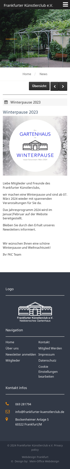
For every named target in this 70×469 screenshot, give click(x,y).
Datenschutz (47, 360)
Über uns (12, 348)
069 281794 (23, 404)
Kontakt (44, 342)
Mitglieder (13, 360)
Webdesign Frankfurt (35, 457)
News (43, 74)
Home (27, 74)
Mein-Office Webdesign (44, 461)
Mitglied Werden (50, 348)
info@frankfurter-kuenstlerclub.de (39, 412)
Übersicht (39, 86)
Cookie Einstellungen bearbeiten (48, 372)
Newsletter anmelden (21, 354)
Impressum (46, 354)
